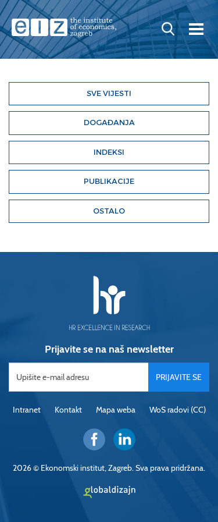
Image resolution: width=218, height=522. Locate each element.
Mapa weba (115, 409)
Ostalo (109, 211)
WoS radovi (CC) (177, 409)
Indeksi (109, 152)
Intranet (27, 409)
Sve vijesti (109, 93)
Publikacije (109, 181)
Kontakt (68, 409)
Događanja (109, 122)
